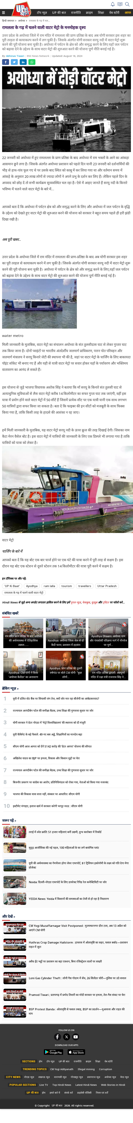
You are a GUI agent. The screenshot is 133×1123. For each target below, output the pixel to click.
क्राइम (89, 12)
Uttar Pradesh (107, 586)
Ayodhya (31, 586)
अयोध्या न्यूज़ (110, 1077)
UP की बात (58, 12)
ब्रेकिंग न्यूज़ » (10, 688)
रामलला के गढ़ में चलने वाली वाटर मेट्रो (23, 593)
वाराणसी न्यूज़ (60, 1077)
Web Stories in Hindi (113, 1085)
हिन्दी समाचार (8, 20)
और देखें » (8, 916)
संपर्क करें (68, 1092)
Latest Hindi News (86, 1085)
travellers (84, 586)
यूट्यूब (94, 602)
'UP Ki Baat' (12, 586)
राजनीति (75, 12)
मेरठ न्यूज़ (124, 1077)
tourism (66, 586)
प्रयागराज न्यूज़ (93, 1077)
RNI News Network (38, 56)
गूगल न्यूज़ (76, 602)
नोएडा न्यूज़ (29, 1077)
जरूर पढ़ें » (9, 820)
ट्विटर (106, 602)
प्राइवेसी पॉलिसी (84, 1092)
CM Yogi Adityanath (61, 1069)
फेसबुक (86, 602)
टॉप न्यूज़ (41, 12)
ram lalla (49, 586)
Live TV (43, 1085)
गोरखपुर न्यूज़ (77, 1077)
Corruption (105, 1069)
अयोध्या (21, 20)
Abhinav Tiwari (15, 56)
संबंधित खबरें (10, 613)
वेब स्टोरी (113, 12)
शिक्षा (100, 12)
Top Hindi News (61, 1085)
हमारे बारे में (55, 1092)
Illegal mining (86, 1069)
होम (40, 1061)
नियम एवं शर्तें (102, 1092)
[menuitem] (42, 12)
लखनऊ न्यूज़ (44, 1077)
